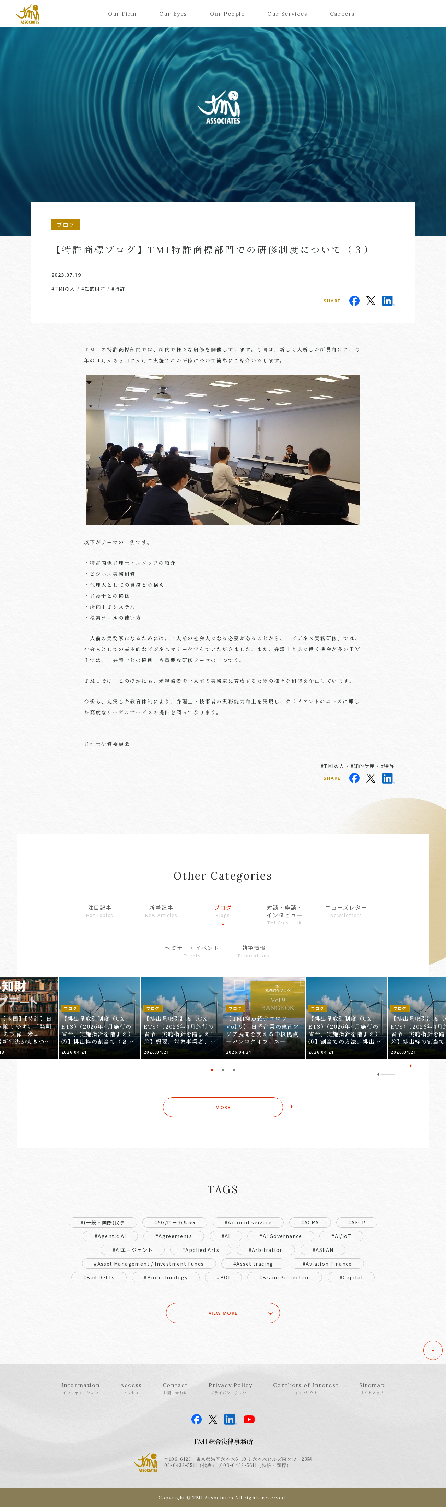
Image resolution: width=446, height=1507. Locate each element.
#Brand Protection (284, 1277)
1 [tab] (212, 1070)
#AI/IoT (341, 1236)
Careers (342, 13)
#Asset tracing (253, 1263)
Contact (175, 1388)
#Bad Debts (99, 1277)
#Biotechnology (166, 1277)
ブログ (223, 911)
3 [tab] (234, 1070)
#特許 (118, 288)
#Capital (351, 1277)
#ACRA (310, 1222)
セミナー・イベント (192, 951)
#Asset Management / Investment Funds (149, 1263)
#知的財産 (93, 288)
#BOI (223, 1277)
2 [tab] (223, 1070)
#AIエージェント (133, 1249)
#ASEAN (323, 1249)
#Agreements (173, 1236)
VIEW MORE (223, 1313)
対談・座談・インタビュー (285, 915)
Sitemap (372, 1388)
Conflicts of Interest (306, 1388)
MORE (223, 1107)
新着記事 (161, 911)
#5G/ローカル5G (174, 1222)
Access (131, 1388)
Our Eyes (173, 13)
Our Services (287, 13)
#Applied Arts (200, 1249)
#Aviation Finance (327, 1263)
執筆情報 (254, 951)
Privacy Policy (230, 1388)
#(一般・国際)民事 (103, 1222)
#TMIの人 (63, 288)
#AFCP (356, 1222)
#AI (226, 1236)
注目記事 (100, 911)
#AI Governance (280, 1236)
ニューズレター (346, 911)
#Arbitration (266, 1249)
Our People (227, 13)
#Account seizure (248, 1222)
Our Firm (122, 13)
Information (80, 1388)
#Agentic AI (110, 1236)
